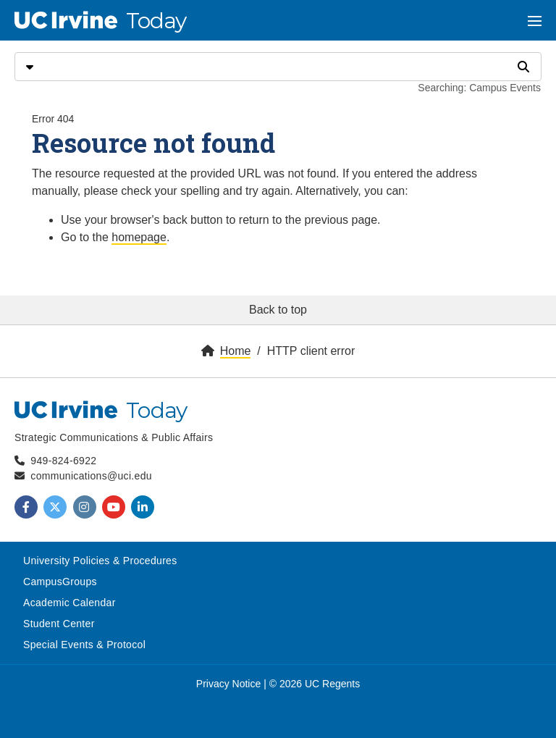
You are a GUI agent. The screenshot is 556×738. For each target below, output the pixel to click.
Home (235, 351)
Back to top (278, 309)
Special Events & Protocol (84, 644)
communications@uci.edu (91, 476)
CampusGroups (60, 581)
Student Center (59, 623)
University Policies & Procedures (100, 560)
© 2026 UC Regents (315, 683)
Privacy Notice (228, 683)
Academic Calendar (69, 602)
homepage (139, 237)
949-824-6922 (63, 460)
